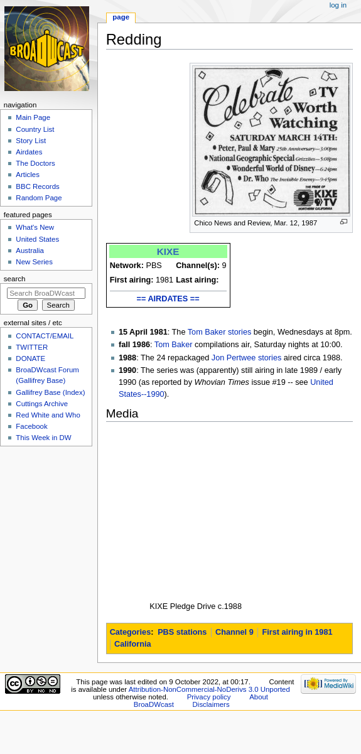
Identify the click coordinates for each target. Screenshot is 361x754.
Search (15, 279)
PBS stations (182, 632)
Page (120, 17)
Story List (31, 140)
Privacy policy (209, 697)
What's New (35, 227)
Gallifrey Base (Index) (50, 392)
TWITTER (32, 347)
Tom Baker (173, 344)
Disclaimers (211, 704)
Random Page (39, 198)
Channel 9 (234, 632)
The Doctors (35, 163)
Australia (30, 250)
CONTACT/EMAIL (44, 336)
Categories (130, 632)
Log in (338, 5)
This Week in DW (43, 437)
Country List (35, 129)
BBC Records (37, 186)
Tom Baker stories (220, 332)
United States (37, 239)
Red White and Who (48, 415)
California (132, 644)
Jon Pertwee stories (246, 357)
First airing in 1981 (297, 632)
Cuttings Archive (42, 403)
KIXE (168, 251)
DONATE (30, 358)
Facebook (31, 426)
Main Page (33, 117)
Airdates (29, 152)
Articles (28, 174)
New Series (34, 262)
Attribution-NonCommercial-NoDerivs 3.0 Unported (209, 689)
